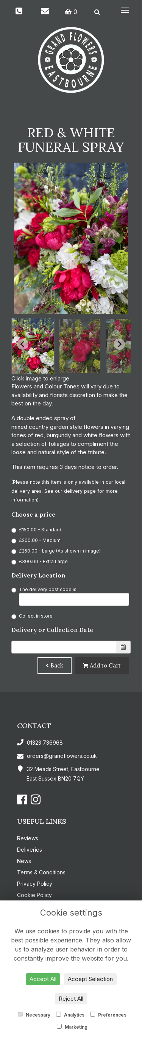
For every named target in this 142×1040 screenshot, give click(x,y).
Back (54, 665)
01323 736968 (40, 742)
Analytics (70, 1015)
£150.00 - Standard (36, 530)
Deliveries (29, 849)
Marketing (72, 1027)
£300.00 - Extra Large (39, 562)
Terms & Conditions (41, 872)
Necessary (34, 1015)
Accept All (43, 979)
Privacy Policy (34, 883)
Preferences (108, 1015)
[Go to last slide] (22, 344)
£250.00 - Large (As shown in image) (56, 551)
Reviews (27, 838)
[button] (33, 346)
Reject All (71, 998)
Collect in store (32, 616)
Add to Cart (102, 665)
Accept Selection (90, 979)
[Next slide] (119, 344)
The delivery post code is (70, 596)
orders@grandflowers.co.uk (57, 756)
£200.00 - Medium (36, 540)
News (24, 861)
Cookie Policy (34, 895)
